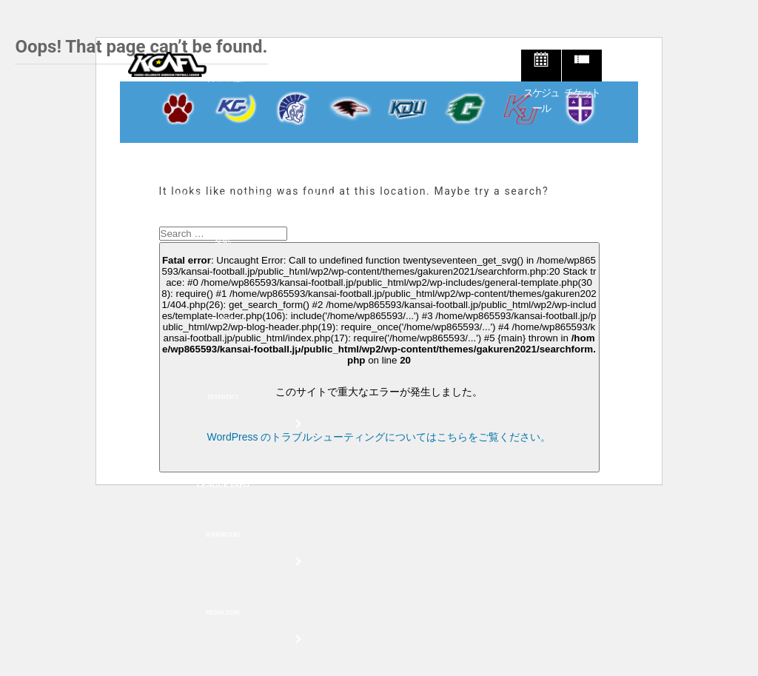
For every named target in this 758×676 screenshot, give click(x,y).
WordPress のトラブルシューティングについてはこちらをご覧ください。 (379, 437)
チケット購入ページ (254, 197)
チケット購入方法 (173, 197)
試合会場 (320, 197)
